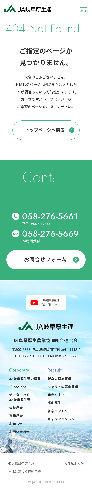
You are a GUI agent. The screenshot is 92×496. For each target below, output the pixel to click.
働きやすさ (56, 394)
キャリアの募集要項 (63, 386)
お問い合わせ (19, 431)
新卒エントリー (59, 410)
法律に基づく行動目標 (24, 471)
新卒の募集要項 (59, 378)
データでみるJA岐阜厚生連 (19, 397)
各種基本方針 (74, 463)
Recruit (55, 370)
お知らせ (16, 423)
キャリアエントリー (63, 419)
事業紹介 (16, 415)
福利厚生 (54, 402)
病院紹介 (16, 407)
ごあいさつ (17, 386)
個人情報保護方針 (21, 463)
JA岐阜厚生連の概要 (25, 378)
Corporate (19, 370)
